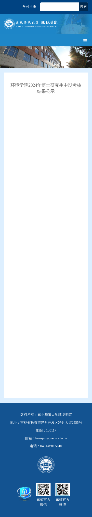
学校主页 (29, 7)
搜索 (83, 7)
